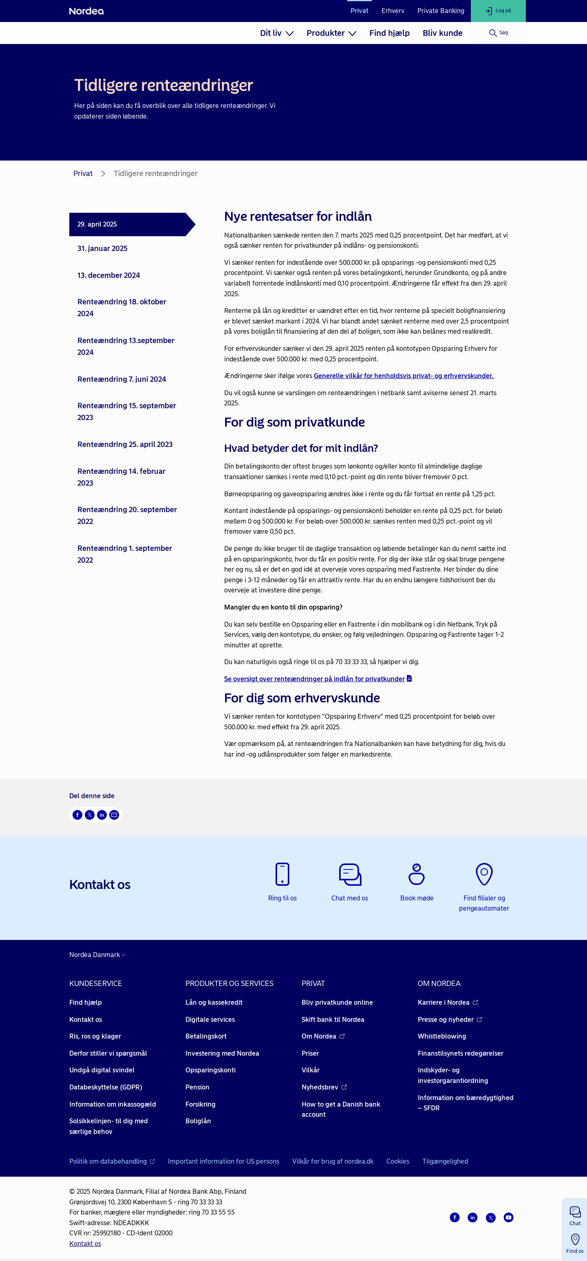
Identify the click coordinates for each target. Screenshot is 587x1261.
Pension (197, 1087)
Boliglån (198, 1121)
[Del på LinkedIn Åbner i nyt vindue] (102, 815)
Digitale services (210, 1019)
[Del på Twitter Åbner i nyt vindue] (90, 815)
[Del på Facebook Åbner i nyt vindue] (77, 815)
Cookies (397, 1161)
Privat (360, 11)
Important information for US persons (223, 1161)
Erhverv (393, 11)
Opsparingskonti (210, 1070)
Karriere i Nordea (448, 1002)
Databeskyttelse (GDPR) (105, 1087)
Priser (310, 1053)
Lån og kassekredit (214, 1002)
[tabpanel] (367, 483)
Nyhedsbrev (324, 1087)
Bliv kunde (443, 33)
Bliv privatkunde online (337, 1002)
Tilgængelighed (445, 1161)
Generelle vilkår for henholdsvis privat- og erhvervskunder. (404, 376)
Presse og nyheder (450, 1019)
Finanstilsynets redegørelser (460, 1053)
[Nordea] (86, 11)
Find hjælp (389, 33)
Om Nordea (323, 1036)
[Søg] (498, 33)
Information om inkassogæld (112, 1104)
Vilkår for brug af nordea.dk (332, 1161)
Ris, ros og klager (95, 1036)
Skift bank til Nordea (333, 1019)
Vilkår (311, 1070)
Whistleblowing (442, 1036)
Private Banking (440, 11)
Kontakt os (85, 1019)
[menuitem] (277, 33)
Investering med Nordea (222, 1053)
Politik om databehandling (112, 1161)
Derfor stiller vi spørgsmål (108, 1053)
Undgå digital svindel (102, 1070)
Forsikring (200, 1104)
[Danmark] (99, 955)
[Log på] (498, 11)
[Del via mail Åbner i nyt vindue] (114, 815)
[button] (575, 1214)
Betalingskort (206, 1036)
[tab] (132, 224)
